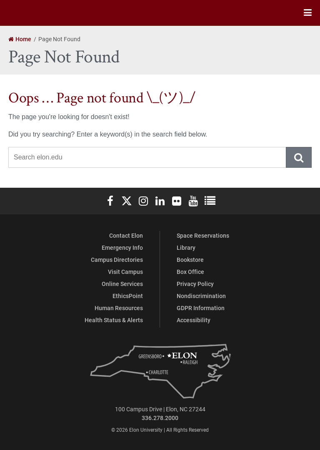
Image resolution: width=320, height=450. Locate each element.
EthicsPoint (127, 296)
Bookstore (190, 260)
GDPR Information (201, 308)
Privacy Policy (195, 284)
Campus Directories (117, 260)
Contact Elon (126, 235)
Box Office (190, 272)
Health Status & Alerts (114, 320)
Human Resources (119, 308)
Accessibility (193, 320)
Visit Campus (125, 272)
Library (186, 247)
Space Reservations (203, 235)
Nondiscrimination (201, 296)
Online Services (122, 284)
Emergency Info (122, 247)
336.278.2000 (160, 418)
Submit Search (299, 157)
